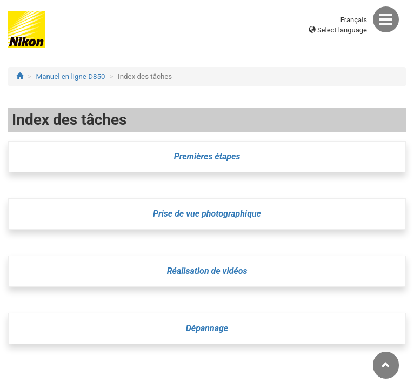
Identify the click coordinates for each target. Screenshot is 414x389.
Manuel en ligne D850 (70, 76)
